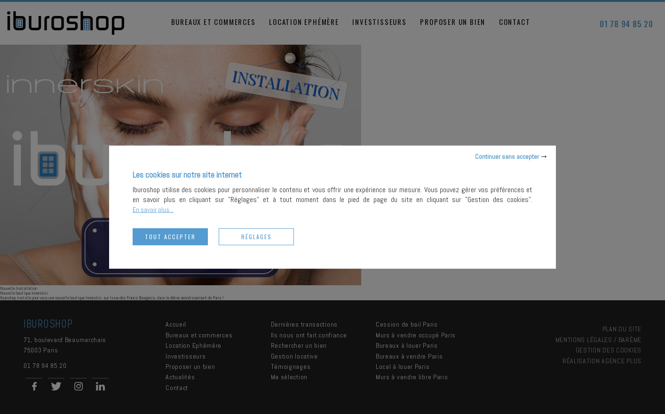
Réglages (256, 236)
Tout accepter (170, 236)
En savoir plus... (153, 209)
